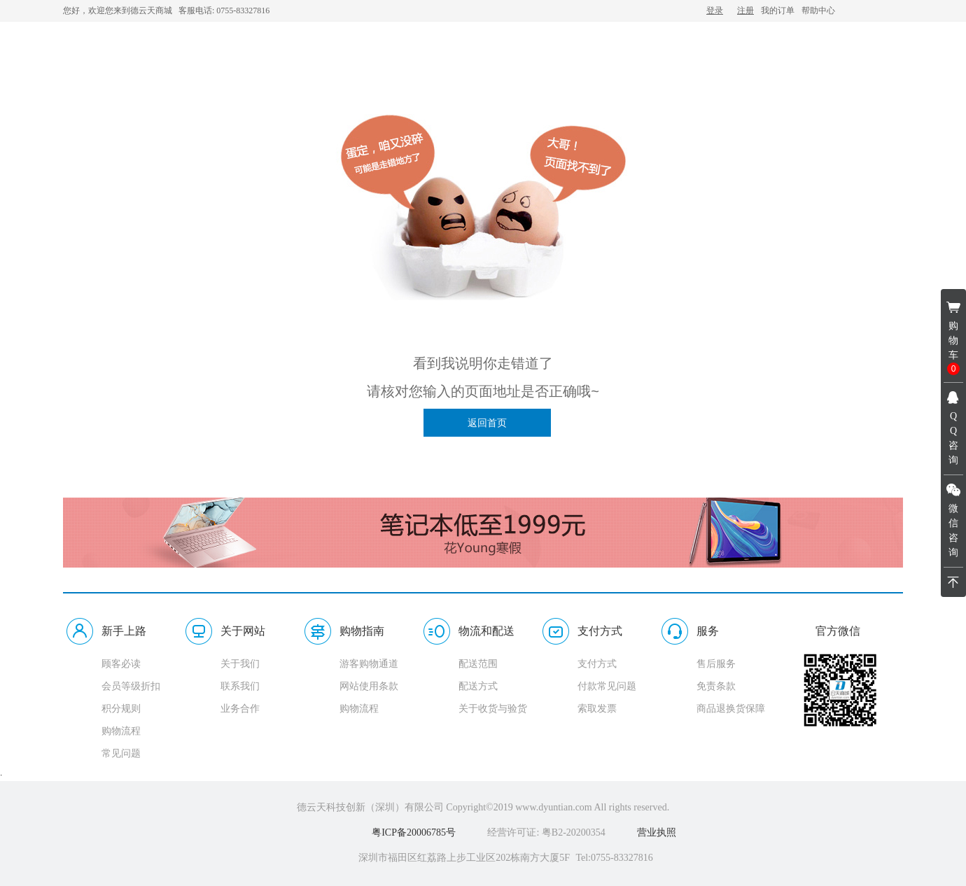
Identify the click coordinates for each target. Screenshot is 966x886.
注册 (745, 10)
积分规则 (121, 708)
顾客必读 (121, 664)
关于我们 (240, 664)
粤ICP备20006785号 (414, 832)
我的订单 (777, 10)
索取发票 (597, 708)
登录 (714, 10)
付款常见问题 (607, 686)
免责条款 (716, 686)
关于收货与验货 (492, 708)
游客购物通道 (369, 664)
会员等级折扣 (131, 686)
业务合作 (240, 708)
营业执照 (656, 832)
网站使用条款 (369, 686)
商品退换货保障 (730, 708)
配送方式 (478, 686)
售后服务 (716, 664)
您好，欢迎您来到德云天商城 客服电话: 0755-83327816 (166, 10)
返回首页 (487, 422)
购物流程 (121, 731)
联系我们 (240, 686)
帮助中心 (818, 10)
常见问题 (121, 753)
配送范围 (478, 664)
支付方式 (597, 664)
